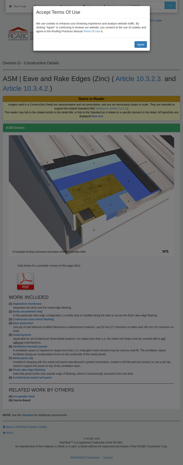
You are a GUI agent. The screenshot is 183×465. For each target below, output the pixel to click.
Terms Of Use (91, 31)
